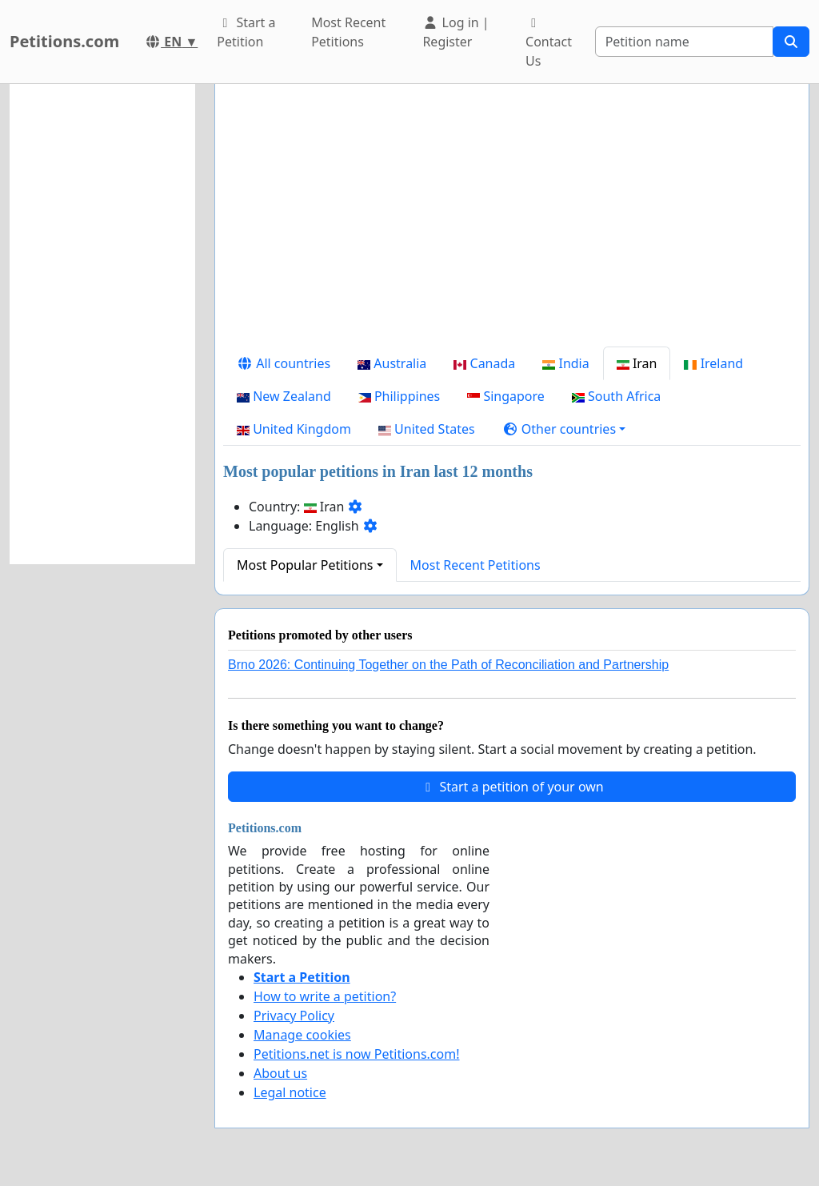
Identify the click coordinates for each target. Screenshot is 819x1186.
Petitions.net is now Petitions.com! (356, 1054)
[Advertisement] (512, 222)
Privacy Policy (294, 1015)
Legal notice (290, 1092)
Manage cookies (302, 1035)
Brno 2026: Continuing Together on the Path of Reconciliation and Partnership (448, 664)
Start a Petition (246, 32)
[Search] (684, 41)
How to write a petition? (325, 996)
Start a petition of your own (511, 786)
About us (280, 1073)
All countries (283, 363)
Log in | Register (455, 32)
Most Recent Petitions (348, 32)
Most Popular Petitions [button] (305, 565)
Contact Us (548, 43)
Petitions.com (64, 41)
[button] (564, 429)
